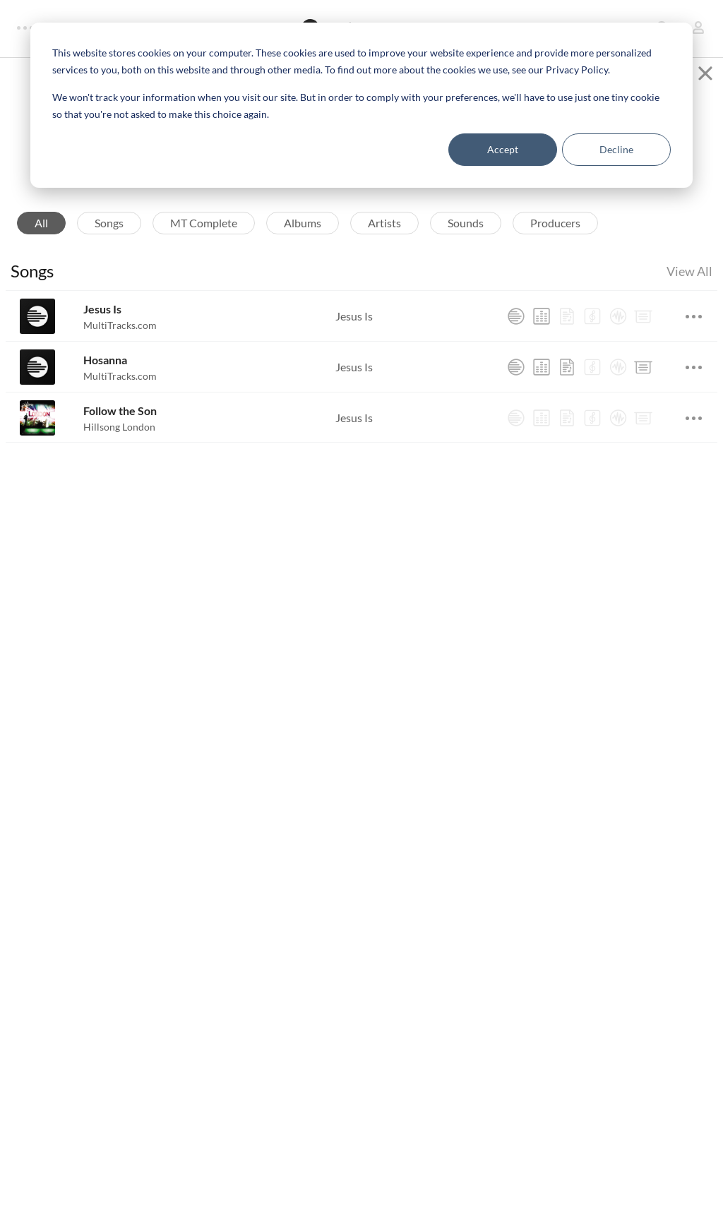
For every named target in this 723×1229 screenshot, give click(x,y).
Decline (616, 149)
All (41, 233)
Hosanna (105, 370)
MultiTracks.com (120, 336)
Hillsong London (119, 437)
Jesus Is (102, 319)
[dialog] (361, 105)
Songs (109, 233)
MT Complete (203, 233)
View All (689, 281)
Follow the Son (120, 421)
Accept (502, 149)
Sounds (466, 233)
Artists (384, 233)
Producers (555, 233)
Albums (302, 233)
